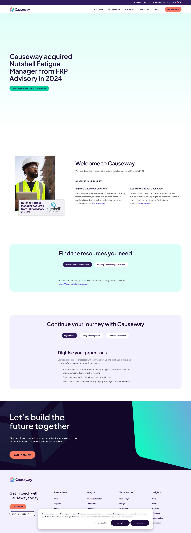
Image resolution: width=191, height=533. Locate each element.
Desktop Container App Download (111, 216)
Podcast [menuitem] (155, 459)
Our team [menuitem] (91, 459)
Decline (140, 523)
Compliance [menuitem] (59, 464)
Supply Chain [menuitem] (124, 464)
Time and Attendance (117, 287)
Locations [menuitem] (58, 469)
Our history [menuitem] (91, 455)
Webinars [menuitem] (156, 464)
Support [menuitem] (147, 2)
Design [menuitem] (122, 455)
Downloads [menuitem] (156, 474)
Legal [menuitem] (56, 459)
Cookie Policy (126, 517)
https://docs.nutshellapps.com (73, 235)
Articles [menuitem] (155, 450)
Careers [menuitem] (137, 2)
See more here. (99, 154)
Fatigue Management (91, 287)
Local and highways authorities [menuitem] (67, 496)
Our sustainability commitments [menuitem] (100, 464)
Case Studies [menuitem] (157, 469)
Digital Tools (69, 287)
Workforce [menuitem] (123, 459)
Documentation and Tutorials (77, 216)
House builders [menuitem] (60, 506)
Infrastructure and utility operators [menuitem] (68, 501)
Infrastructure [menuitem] (125, 474)
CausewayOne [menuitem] (125, 450)
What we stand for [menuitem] (94, 450)
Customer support (22, 465)
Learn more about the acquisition (29, 64)
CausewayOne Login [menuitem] (161, 2)
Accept (120, 523)
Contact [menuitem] (57, 450)
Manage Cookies (100, 523)
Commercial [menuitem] (124, 469)
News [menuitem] (154, 455)
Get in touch (173, 9)
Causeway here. (143, 154)
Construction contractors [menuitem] (64, 491)
